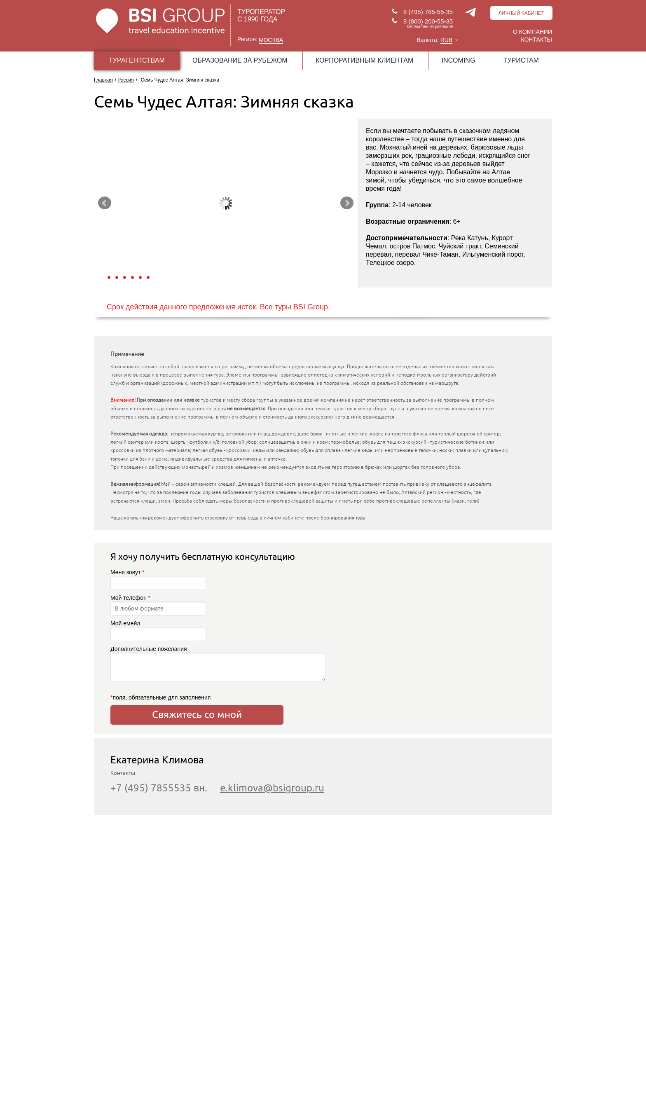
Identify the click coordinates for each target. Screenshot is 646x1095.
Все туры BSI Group (294, 307)
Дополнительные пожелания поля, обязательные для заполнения (196, 673)
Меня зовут (158, 579)
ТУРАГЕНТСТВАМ (137, 60)
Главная (103, 80)
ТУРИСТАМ (521, 60)
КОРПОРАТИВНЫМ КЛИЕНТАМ (364, 60)
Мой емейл (158, 630)
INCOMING (458, 60)
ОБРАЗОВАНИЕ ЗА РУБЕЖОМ (240, 60)
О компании (532, 31)
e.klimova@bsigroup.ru (272, 787)
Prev (104, 203)
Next (346, 203)
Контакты (536, 39)
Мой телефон (158, 604)
